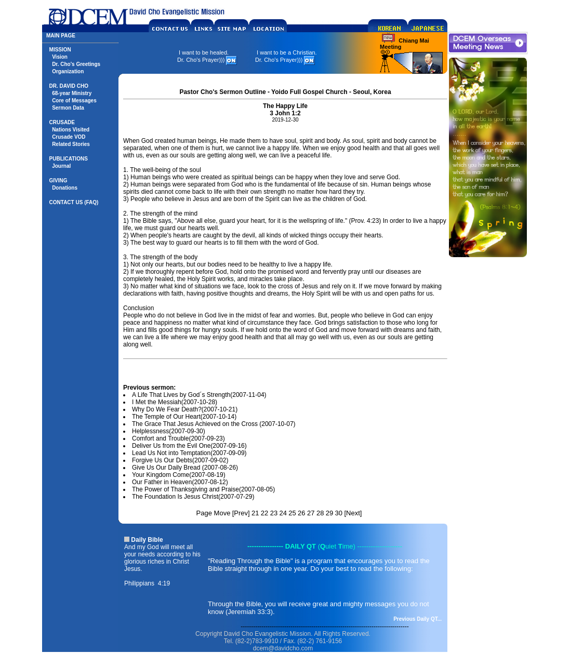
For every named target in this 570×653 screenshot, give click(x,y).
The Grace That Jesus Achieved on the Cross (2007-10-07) (214, 424)
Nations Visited (70, 129)
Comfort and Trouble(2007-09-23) (178, 438)
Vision (60, 57)
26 (301, 513)
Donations (64, 188)
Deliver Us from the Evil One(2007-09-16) (189, 445)
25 (292, 513)
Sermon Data (68, 108)
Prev (241, 513)
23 (273, 513)
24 (282, 513)
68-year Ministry (71, 93)
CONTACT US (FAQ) (74, 202)
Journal (61, 166)
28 (320, 513)
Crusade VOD (68, 137)
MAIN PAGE (60, 35)
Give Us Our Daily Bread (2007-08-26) (185, 467)
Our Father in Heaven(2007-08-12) (180, 482)
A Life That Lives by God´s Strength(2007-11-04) (199, 394)
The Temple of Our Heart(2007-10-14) (184, 416)
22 (264, 513)
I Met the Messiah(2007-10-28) (174, 402)
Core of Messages (74, 100)
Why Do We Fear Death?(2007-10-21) (184, 409)
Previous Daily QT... (417, 619)
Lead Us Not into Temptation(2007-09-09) (189, 453)
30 (338, 513)
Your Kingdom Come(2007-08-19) (179, 474)
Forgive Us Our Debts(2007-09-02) (180, 460)
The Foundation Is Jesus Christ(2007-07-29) (193, 496)
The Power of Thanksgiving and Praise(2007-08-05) (203, 489)
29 (329, 513)
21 (255, 513)
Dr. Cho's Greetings (76, 64)
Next (353, 513)
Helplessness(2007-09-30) (168, 431)
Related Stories (71, 144)
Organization (68, 71)
